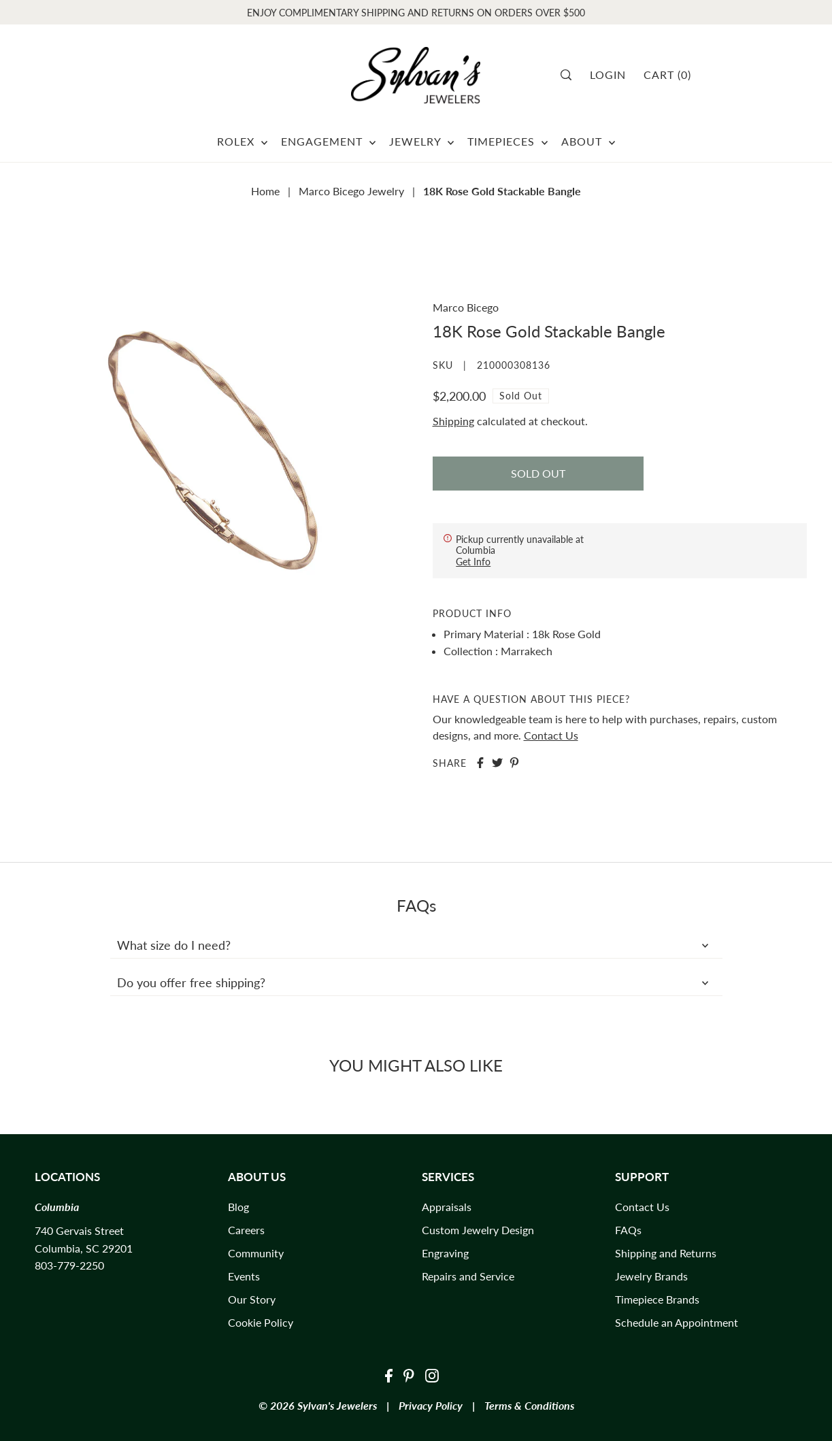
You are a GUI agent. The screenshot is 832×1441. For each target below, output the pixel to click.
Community (256, 1252)
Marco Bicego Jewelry (351, 190)
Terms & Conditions (529, 1405)
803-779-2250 (69, 1265)
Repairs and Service (468, 1276)
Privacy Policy (431, 1405)
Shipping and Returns (665, 1252)
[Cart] (672, 75)
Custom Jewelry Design (478, 1229)
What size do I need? (416, 945)
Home (265, 190)
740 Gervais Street (79, 1230)
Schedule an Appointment (676, 1322)
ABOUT (588, 141)
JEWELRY (421, 141)
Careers (246, 1229)
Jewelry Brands (651, 1276)
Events (244, 1276)
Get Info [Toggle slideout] (473, 561)
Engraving (445, 1252)
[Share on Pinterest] (514, 762)
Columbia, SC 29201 (84, 1248)
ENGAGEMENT (328, 141)
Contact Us (551, 735)
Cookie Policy (260, 1322)
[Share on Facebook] (480, 762)
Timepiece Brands (657, 1299)
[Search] (570, 74)
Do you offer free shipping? (416, 982)
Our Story (252, 1299)
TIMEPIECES (507, 141)
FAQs (628, 1229)
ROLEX (242, 141)
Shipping (453, 420)
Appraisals (446, 1206)
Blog (238, 1206)
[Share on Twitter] (497, 762)
